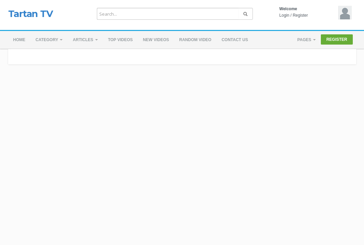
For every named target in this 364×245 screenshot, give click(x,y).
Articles (85, 39)
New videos (156, 39)
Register (300, 15)
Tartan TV (30, 13)
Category (49, 39)
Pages (306, 39)
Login (284, 15)
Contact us (235, 39)
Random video (195, 39)
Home (19, 39)
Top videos (120, 39)
